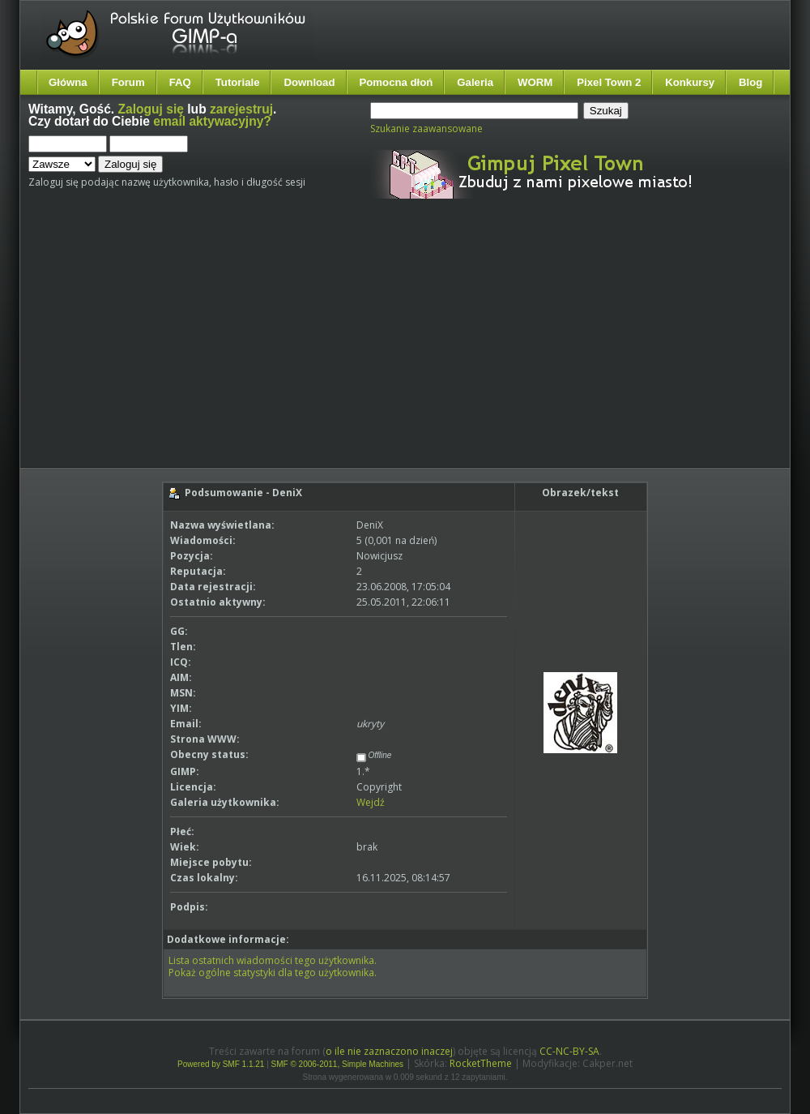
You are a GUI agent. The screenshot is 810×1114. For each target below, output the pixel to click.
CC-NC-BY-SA (569, 1051)
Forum (128, 82)
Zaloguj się (151, 109)
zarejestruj (241, 109)
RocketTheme (481, 1063)
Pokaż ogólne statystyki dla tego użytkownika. (272, 972)
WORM (535, 82)
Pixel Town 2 (609, 82)
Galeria (475, 82)
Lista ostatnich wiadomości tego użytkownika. (272, 960)
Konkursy (689, 82)
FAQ (180, 82)
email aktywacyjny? (212, 121)
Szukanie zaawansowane (426, 128)
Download (309, 82)
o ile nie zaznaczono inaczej (389, 1051)
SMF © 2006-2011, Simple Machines (337, 1064)
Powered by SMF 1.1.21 (220, 1064)
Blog (750, 82)
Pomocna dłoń (396, 82)
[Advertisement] (325, 347)
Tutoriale (237, 82)
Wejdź (370, 802)
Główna (68, 82)
